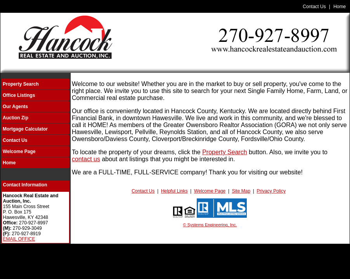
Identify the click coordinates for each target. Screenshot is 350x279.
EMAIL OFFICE (19, 239)
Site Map (241, 191)
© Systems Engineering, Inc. (210, 224)
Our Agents (15, 106)
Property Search (21, 84)
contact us (86, 159)
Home (339, 6)
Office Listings (19, 95)
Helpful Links (174, 191)
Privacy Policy (271, 191)
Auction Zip (15, 118)
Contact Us (314, 6)
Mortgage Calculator (25, 129)
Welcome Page (19, 151)
